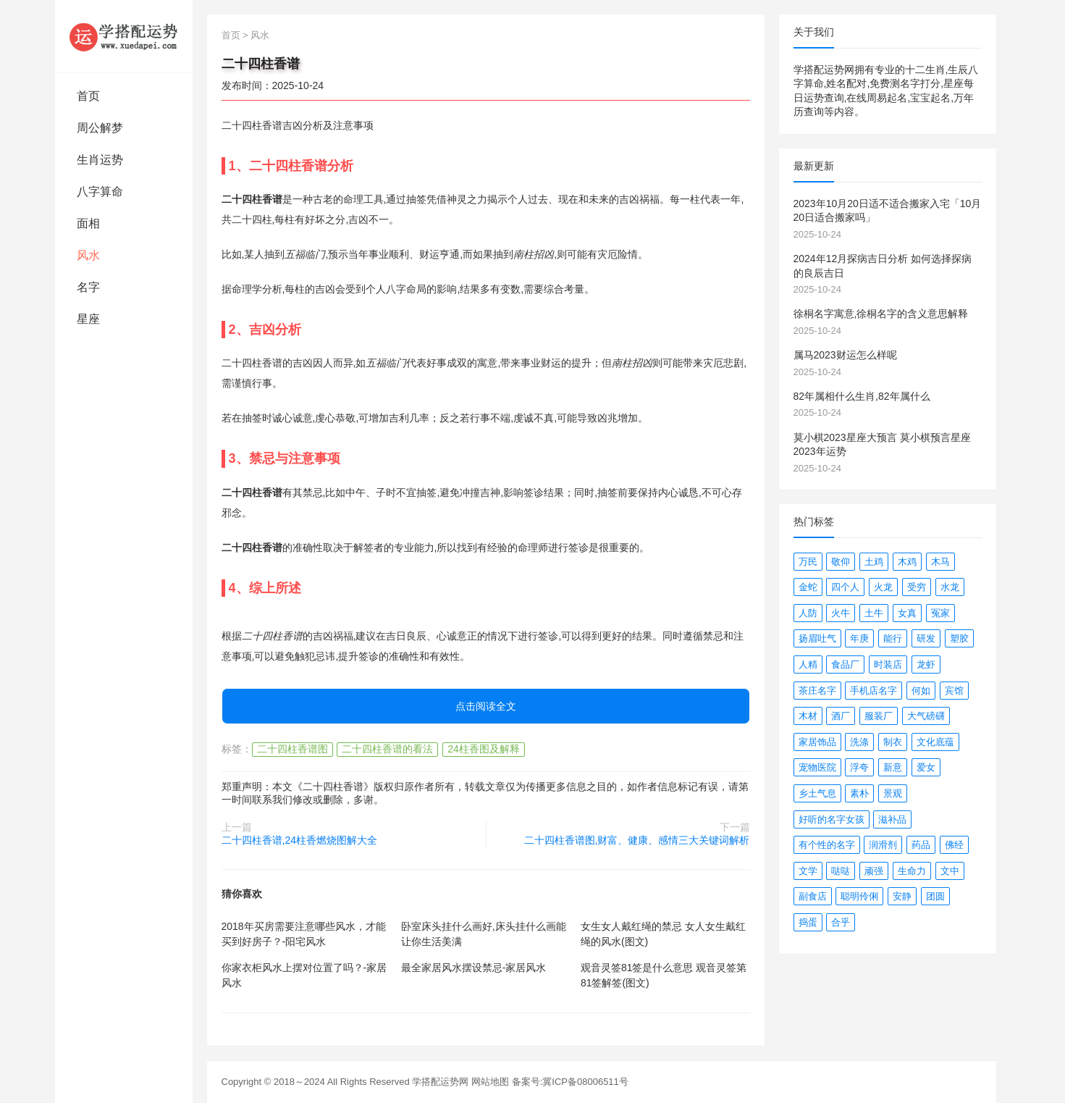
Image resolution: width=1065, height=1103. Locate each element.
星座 (88, 319)
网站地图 (490, 1081)
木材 (808, 715)
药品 (921, 844)
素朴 (859, 793)
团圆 (935, 896)
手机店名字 (873, 690)
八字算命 (100, 191)
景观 (892, 793)
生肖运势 (100, 160)
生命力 (912, 870)
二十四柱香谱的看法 (387, 749)
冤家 (940, 613)
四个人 (845, 587)
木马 (940, 561)
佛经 (954, 844)
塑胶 (959, 638)
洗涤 (859, 742)
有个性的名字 (827, 844)
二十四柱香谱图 (292, 749)
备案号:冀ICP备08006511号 (570, 1081)
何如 (921, 690)
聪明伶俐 (859, 896)
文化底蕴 (935, 742)
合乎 (840, 922)
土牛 (873, 613)
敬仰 (840, 561)
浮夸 (859, 767)
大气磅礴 (926, 715)
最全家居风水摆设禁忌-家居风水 (474, 967)
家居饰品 (817, 742)
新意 (892, 767)
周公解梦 (100, 128)
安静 (902, 896)
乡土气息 (817, 793)
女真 (907, 613)
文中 (949, 870)
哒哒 (840, 870)
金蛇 (808, 587)
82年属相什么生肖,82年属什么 (862, 396)
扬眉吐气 (817, 638)
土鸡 (873, 561)
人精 (808, 664)
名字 (88, 287)
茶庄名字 (817, 690)
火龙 (883, 587)
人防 (808, 613)
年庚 (859, 638)
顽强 (873, 870)
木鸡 (907, 561)
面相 (88, 223)
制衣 (892, 742)
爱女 (926, 767)
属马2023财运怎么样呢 (845, 355)
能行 (892, 638)
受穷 (916, 587)
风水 (88, 255)
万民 (808, 561)
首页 (88, 96)
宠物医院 (817, 767)
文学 (808, 870)
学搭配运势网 (440, 1081)
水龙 (949, 587)
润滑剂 (883, 844)
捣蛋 (808, 922)
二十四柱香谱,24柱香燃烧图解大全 (299, 840)
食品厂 (845, 664)
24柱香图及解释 (483, 749)
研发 (926, 638)
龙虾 (926, 664)
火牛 (840, 613)
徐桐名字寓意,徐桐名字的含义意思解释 (881, 313)
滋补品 (892, 819)
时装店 (888, 664)
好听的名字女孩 (831, 819)
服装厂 (878, 715)
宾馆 (954, 690)
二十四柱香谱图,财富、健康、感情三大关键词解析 (637, 840)
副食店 (813, 896)
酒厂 (840, 715)
